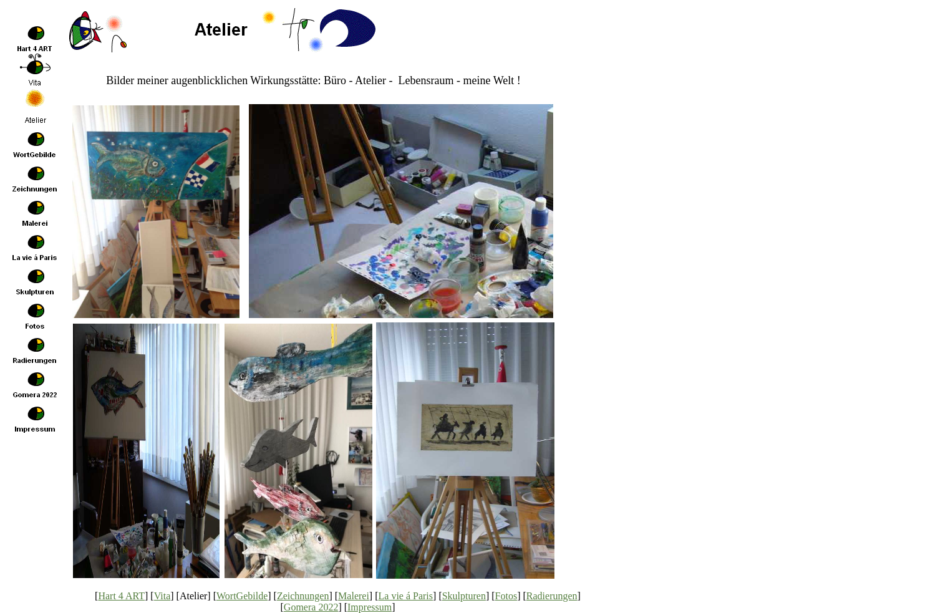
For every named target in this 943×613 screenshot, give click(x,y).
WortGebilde (242, 596)
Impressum (369, 607)
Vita (162, 596)
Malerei (353, 596)
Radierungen (552, 596)
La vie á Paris (406, 596)
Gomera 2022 (311, 607)
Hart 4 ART (121, 596)
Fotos (506, 596)
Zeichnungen (303, 596)
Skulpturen (464, 596)
